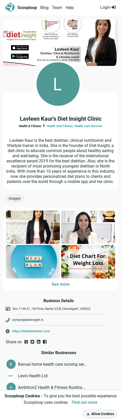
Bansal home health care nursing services (52, 364)
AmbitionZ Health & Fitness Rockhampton (52, 387)
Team (57, 7)
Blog (44, 7)
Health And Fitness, (60, 126)
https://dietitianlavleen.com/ (31, 331)
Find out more (84, 402)
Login (108, 7)
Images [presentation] (15, 198)
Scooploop (27, 7)
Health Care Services (88, 126)
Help (70, 7)
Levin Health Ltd (33, 375)
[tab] (15, 200)
